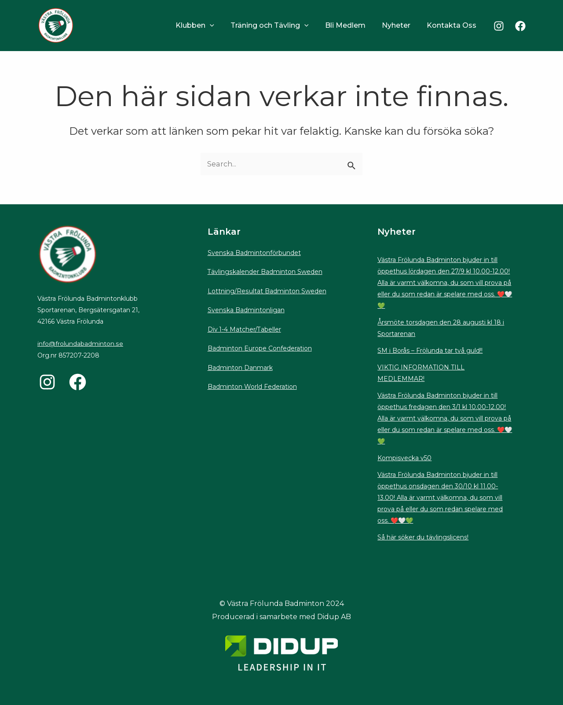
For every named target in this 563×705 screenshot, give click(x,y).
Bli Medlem (351, 25)
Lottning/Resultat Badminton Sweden (267, 291)
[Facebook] (520, 26)
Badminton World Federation (252, 387)
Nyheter (399, 25)
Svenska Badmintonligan (246, 310)
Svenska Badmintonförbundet (254, 253)
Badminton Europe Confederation (260, 348)
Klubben (205, 25)
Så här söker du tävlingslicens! (422, 537)
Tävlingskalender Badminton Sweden (265, 272)
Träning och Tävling (277, 25)
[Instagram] (499, 26)
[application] (220, 25)
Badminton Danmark (240, 368)
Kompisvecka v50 (404, 458)
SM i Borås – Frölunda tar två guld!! (430, 350)
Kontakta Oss (453, 25)
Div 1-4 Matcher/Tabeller (245, 329)
